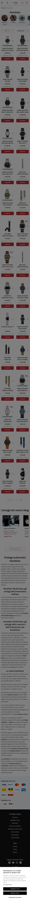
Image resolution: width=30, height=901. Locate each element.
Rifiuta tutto (15, 893)
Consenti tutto (15, 889)
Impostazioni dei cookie (15, 897)
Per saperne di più (7, 884)
